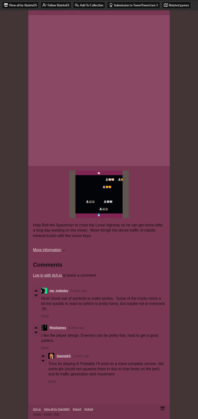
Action (48, 414)
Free (56, 414)
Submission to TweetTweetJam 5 (133, 5)
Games (37, 414)
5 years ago (78, 290)
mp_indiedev (59, 290)
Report (77, 409)
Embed (88, 409)
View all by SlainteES (57, 409)
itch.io (37, 409)
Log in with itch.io (47, 275)
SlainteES (64, 356)
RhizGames (58, 327)
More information (49, 250)
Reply (45, 316)
